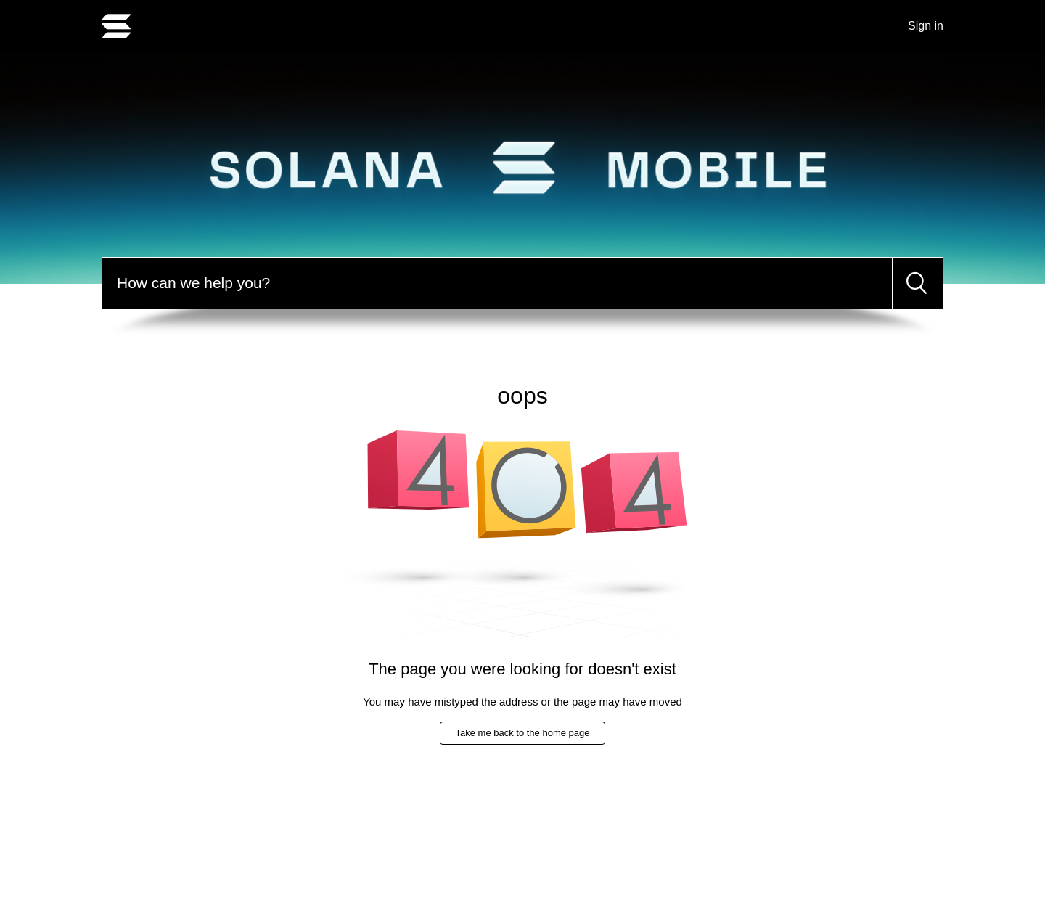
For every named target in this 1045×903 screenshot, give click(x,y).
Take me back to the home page (522, 732)
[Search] (497, 283)
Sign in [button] (925, 26)
